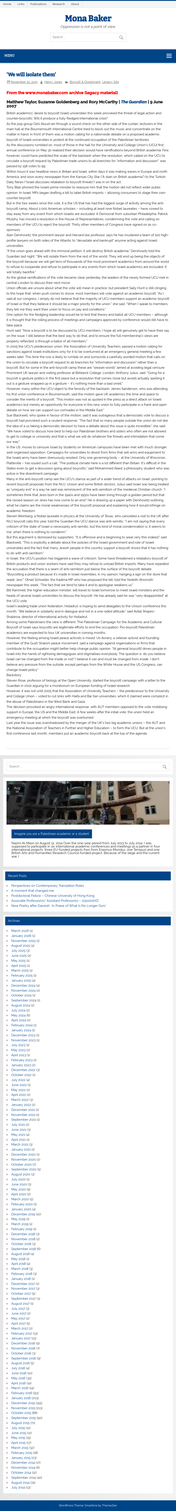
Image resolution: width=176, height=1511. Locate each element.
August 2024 (20, 1005)
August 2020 (20, 1174)
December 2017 (23, 1284)
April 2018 (18, 1264)
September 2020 (23, 1169)
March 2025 (20, 970)
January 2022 (21, 1105)
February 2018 (21, 1274)
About (75, 4)
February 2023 (22, 1060)
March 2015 (19, 1448)
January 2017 (21, 1338)
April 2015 (18, 1443)
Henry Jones (53, 82)
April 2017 (18, 1323)
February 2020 (22, 1204)
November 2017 (23, 1289)
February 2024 (22, 1025)
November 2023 (23, 1040)
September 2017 (23, 1299)
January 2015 (21, 1458)
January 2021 (21, 1149)
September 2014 (23, 1478)
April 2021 (18, 1140)
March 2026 (20, 931)
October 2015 (21, 1413)
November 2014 (23, 1468)
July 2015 (18, 1428)
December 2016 (23, 1343)
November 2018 (23, 1239)
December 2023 (23, 1035)
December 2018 (23, 1234)
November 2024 (23, 991)
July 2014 (18, 1487)
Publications (38, 4)
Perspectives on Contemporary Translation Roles (47, 886)
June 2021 (18, 1130)
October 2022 (21, 1075)
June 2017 (18, 1313)
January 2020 (21, 1209)
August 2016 (20, 1363)
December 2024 (23, 985)
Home (7, 4)
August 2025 (20, 946)
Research (59, 4)
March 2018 (19, 1269)
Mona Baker (88, 19)
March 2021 (19, 1144)
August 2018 (20, 1254)
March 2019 (19, 1224)
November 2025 (23, 941)
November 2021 (23, 1115)
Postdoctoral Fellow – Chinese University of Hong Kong (52, 896)
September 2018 (23, 1249)
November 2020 (23, 1159)
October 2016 (21, 1353)
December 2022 (23, 1070)
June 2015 (18, 1433)
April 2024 (18, 1020)
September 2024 (23, 1000)
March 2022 (20, 1100)
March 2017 (19, 1328)
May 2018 (18, 1259)
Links (20, 4)
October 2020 (21, 1165)
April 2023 (18, 1055)
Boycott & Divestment (85, 82)
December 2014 (23, 1463)
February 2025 (22, 975)
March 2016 (19, 1388)
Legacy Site (110, 82)
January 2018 (21, 1279)
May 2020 (18, 1189)
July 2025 (18, 951)
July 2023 (18, 1045)
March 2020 (20, 1199)
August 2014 (20, 1483)
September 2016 (23, 1358)
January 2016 (21, 1398)
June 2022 (19, 1085)
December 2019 (23, 1214)
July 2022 (18, 1080)
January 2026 (21, 936)
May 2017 (18, 1318)
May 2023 (18, 1050)
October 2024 (21, 995)
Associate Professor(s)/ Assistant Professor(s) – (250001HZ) (55, 901)
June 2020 (19, 1184)
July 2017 (18, 1309)
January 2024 (21, 1030)
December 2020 (23, 1154)
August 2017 (20, 1304)
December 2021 (23, 1110)
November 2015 (23, 1408)
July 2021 (18, 1125)
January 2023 (21, 1065)
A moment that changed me (32, 891)
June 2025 (19, 956)
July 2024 (18, 1010)
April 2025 (18, 966)
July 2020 (18, 1179)
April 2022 (18, 1095)
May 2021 (18, 1135)
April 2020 (18, 1194)
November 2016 (23, 1348)
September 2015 (23, 1418)
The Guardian (134, 101)
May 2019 (18, 1219)
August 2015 (20, 1423)
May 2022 (18, 1090)
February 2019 (21, 1229)
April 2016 (18, 1383)
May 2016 (18, 1378)
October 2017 (21, 1294)
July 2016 (18, 1368)
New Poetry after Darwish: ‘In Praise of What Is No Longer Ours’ (58, 906)
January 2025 (21, 980)
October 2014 (21, 1473)
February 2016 (21, 1393)
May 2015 (18, 1438)
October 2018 (21, 1244)
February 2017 (21, 1333)
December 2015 (23, 1403)
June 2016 (18, 1373)
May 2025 (18, 961)
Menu (9, 56)
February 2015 (21, 1453)
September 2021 (23, 1120)
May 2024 (18, 1015)
